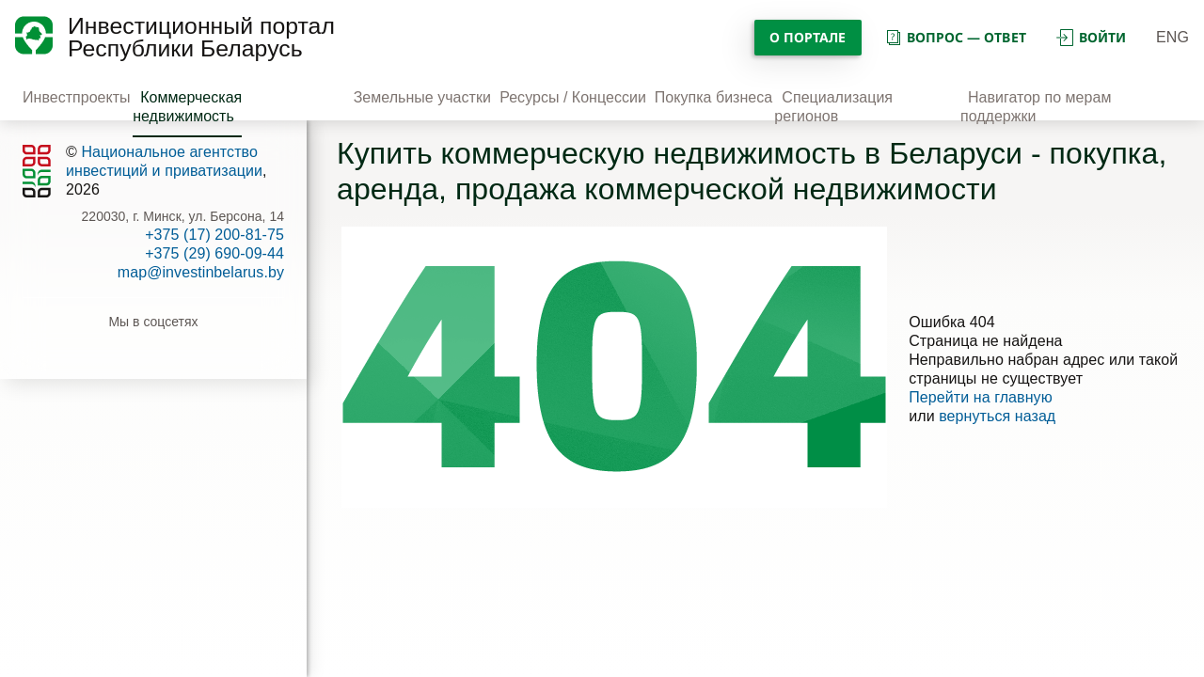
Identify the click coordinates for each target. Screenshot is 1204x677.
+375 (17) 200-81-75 (214, 235)
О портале (808, 37)
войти (1091, 37)
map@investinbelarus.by (201, 272)
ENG (1172, 37)
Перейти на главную (981, 397)
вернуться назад (997, 416)
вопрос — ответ (955, 37)
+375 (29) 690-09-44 (214, 253)
